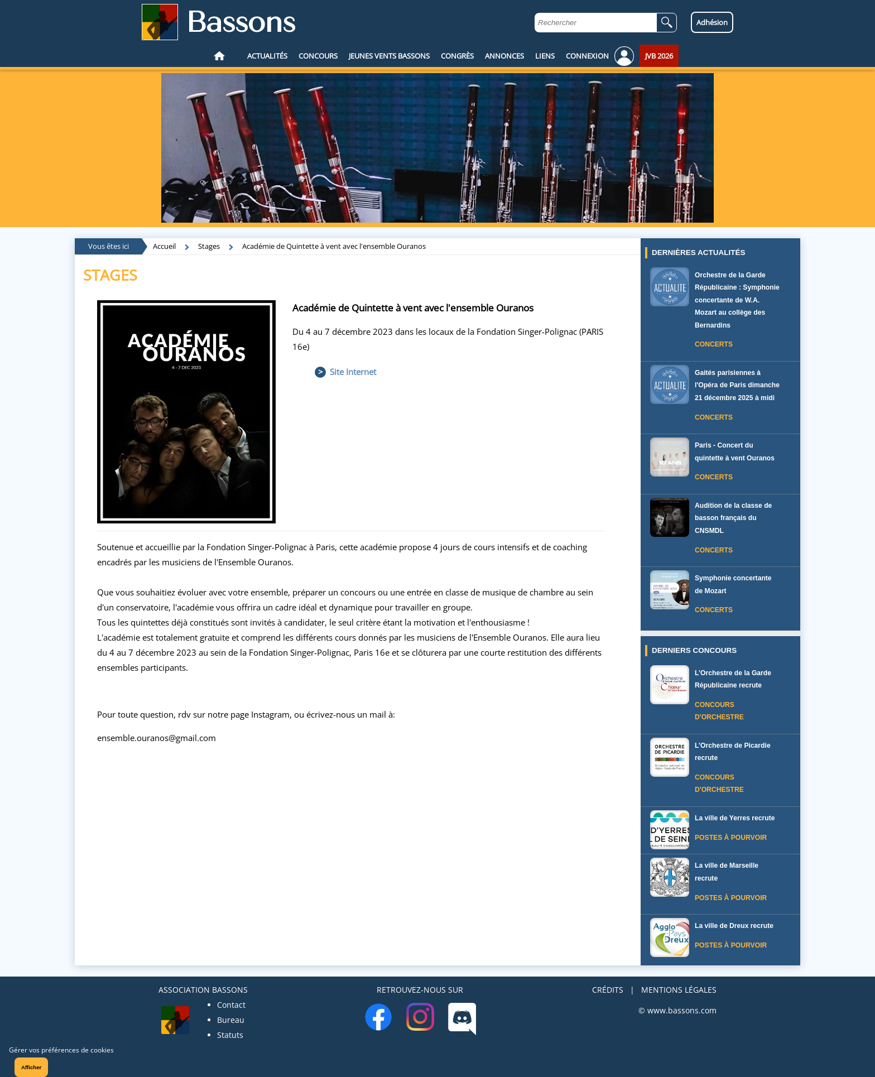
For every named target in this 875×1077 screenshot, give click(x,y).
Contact (231, 1004)
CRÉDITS (607, 989)
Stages (209, 246)
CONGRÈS (457, 56)
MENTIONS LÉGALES (679, 989)
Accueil (164, 246)
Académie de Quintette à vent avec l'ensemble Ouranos (334, 246)
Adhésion (712, 22)
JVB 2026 (659, 56)
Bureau (230, 1020)
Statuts (230, 1035)
